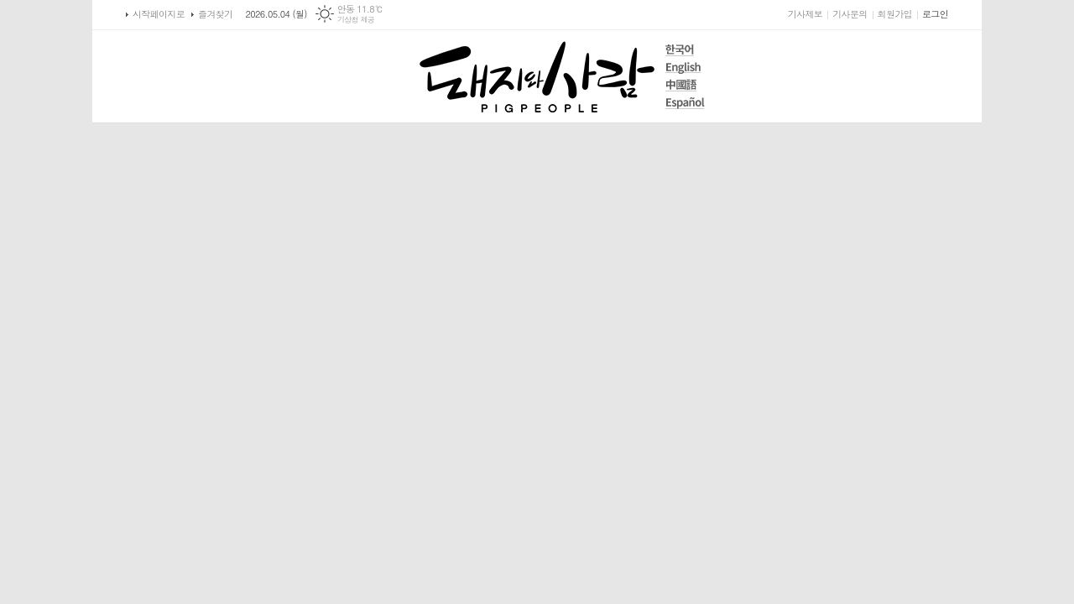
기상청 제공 (356, 19)
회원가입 (895, 14)
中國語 (685, 85)
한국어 (685, 50)
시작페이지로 (159, 14)
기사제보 (805, 14)
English (685, 67)
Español (685, 102)
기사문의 (849, 14)
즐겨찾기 (215, 14)
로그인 (935, 14)
